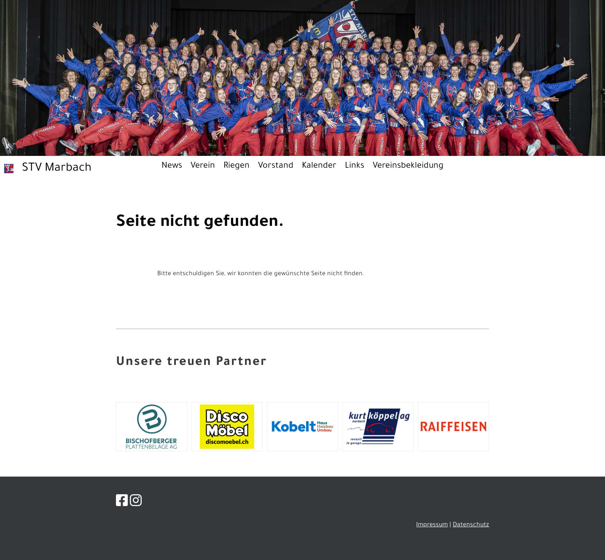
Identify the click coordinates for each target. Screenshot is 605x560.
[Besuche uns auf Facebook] (122, 503)
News (171, 166)
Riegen (236, 166)
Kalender (319, 166)
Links (354, 166)
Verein (203, 166)
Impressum (432, 525)
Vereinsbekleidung (408, 166)
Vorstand (275, 166)
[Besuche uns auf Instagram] (136, 503)
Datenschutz (471, 525)
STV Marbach (56, 169)
